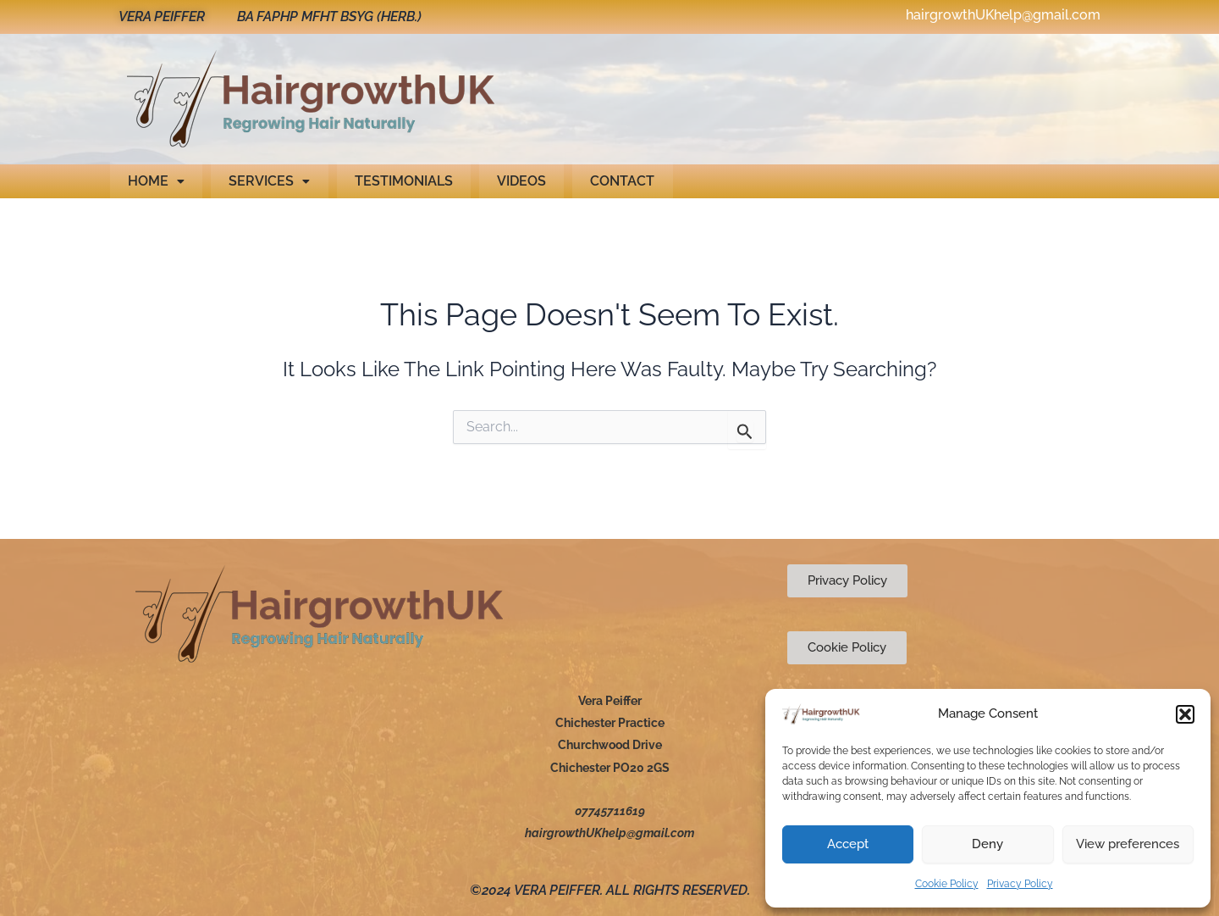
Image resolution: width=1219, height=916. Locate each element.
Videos (514, 181)
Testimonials (399, 181)
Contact (614, 181)
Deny (987, 844)
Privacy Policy (1020, 884)
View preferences (1127, 844)
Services (266, 181)
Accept (848, 844)
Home (155, 181)
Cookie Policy (947, 884)
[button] (1185, 714)
